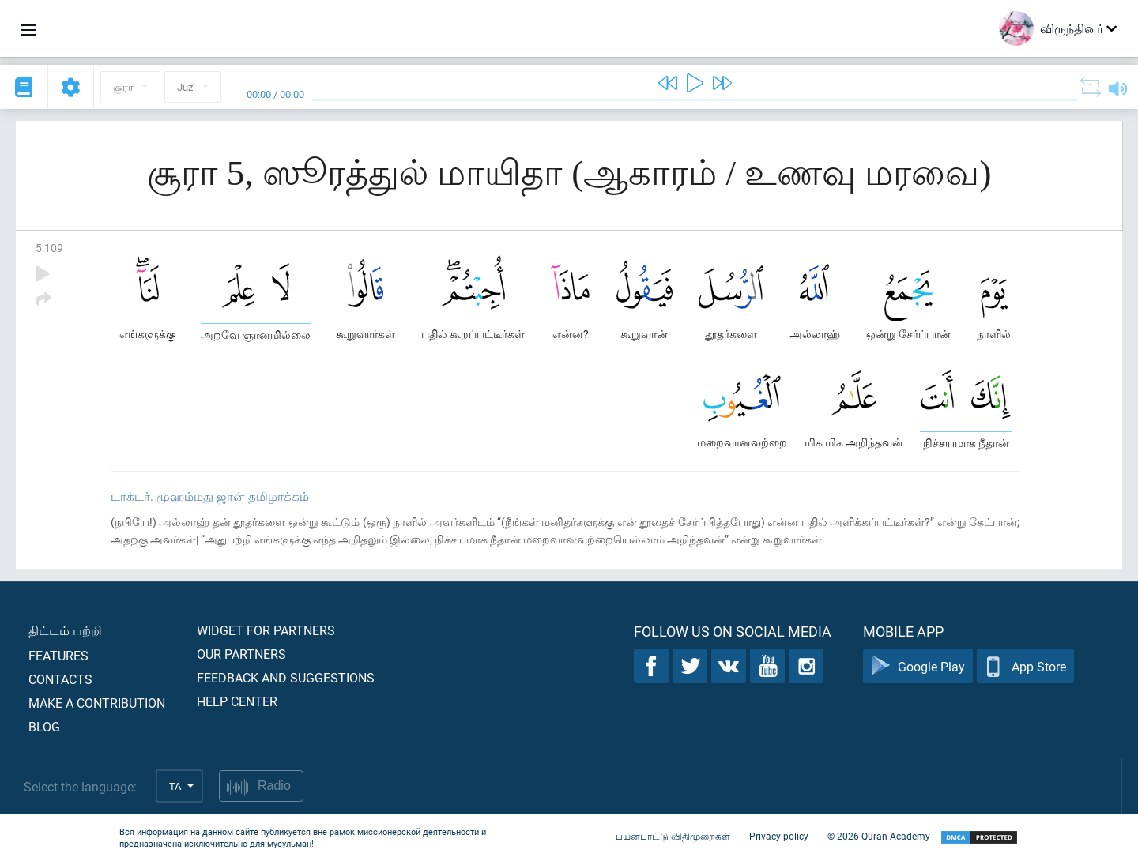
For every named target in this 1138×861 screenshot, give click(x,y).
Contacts (60, 679)
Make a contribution (96, 702)
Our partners (241, 653)
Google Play (918, 666)
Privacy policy (778, 835)
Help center (237, 701)
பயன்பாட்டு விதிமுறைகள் (673, 835)
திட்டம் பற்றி (65, 630)
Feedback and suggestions (286, 677)
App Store (1025, 666)
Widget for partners (266, 630)
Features (58, 655)
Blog (44, 726)
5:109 (49, 247)
